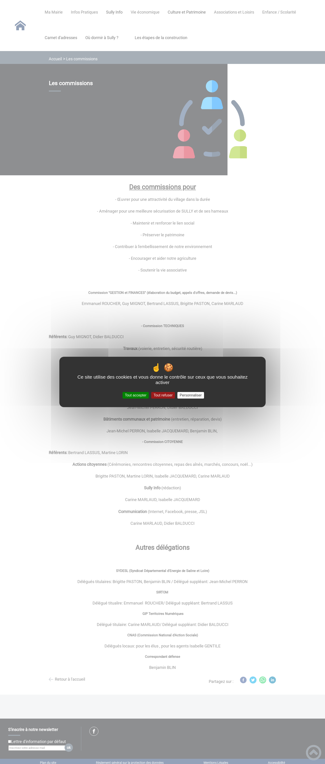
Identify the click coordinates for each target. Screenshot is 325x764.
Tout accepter (135, 395)
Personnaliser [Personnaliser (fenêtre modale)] (191, 395)
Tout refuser (162, 395)
